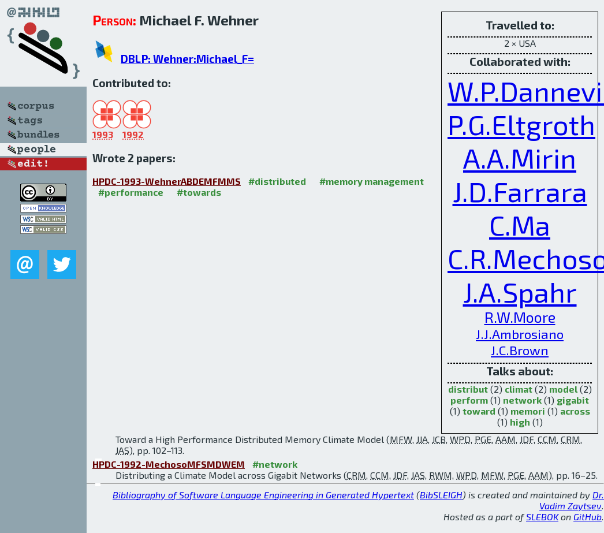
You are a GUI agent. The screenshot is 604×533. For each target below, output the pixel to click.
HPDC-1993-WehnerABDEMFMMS (166, 181)
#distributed (277, 181)
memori (527, 410)
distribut (468, 388)
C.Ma (519, 224)
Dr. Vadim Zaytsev (571, 500)
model (563, 388)
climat (518, 388)
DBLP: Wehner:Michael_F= (187, 58)
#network (274, 464)
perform (469, 399)
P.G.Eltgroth (521, 124)
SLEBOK (542, 516)
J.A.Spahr (520, 291)
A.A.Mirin (519, 157)
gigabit (573, 399)
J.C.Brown (520, 350)
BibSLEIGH (441, 494)
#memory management (371, 181)
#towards (199, 192)
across (575, 410)
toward (479, 410)
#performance (130, 192)
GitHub (587, 516)
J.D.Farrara (520, 191)
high (520, 421)
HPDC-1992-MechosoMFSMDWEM (168, 464)
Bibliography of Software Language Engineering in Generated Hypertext (263, 494)
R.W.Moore (519, 317)
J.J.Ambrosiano (520, 334)
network (522, 399)
